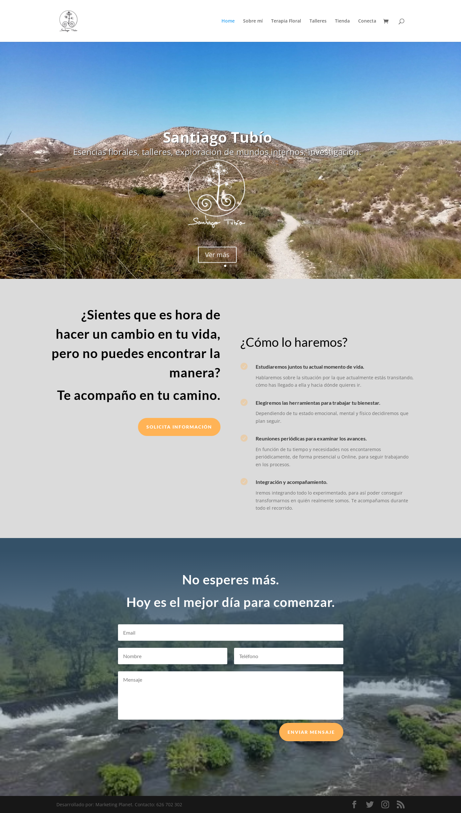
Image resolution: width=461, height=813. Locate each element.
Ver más (217, 260)
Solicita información (179, 427)
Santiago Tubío (217, 142)
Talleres (318, 21)
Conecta (367, 21)
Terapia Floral (286, 21)
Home (228, 21)
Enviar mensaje (311, 742)
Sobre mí (253, 21)
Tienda (342, 21)
